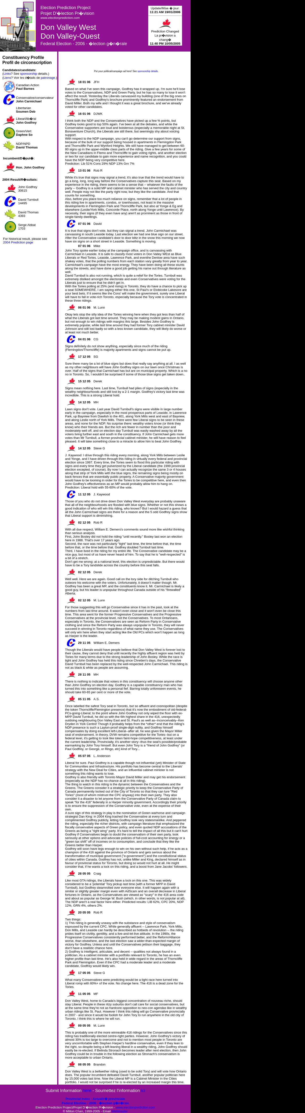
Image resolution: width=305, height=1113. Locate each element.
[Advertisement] (126, 62)
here (87, 1090)
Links (7, 73)
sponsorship (28, 73)
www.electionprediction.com (135, 1107)
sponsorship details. (147, 71)
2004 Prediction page (18, 242)
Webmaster (120, 1111)
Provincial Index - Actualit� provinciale (95, 1099)
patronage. (48, 77)
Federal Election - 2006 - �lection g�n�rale (95, 1103)
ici (143, 1090)
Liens (7, 77)
